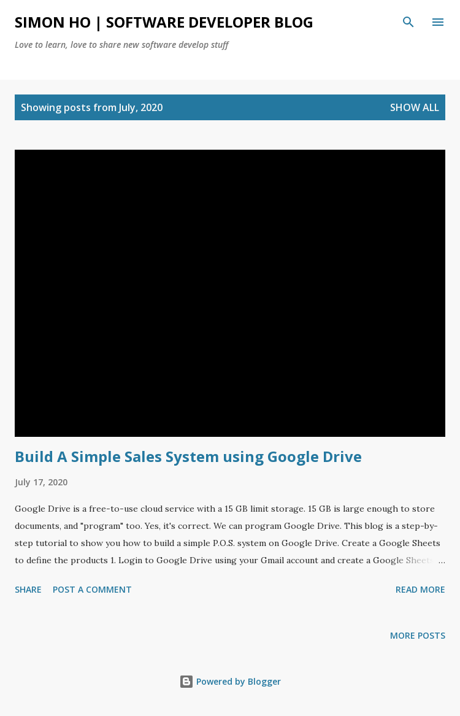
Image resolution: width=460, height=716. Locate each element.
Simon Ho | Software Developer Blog (164, 22)
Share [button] (28, 589)
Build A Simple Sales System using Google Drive (188, 456)
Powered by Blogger (230, 681)
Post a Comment (92, 589)
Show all (414, 107)
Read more (420, 589)
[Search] (408, 22)
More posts (417, 635)
